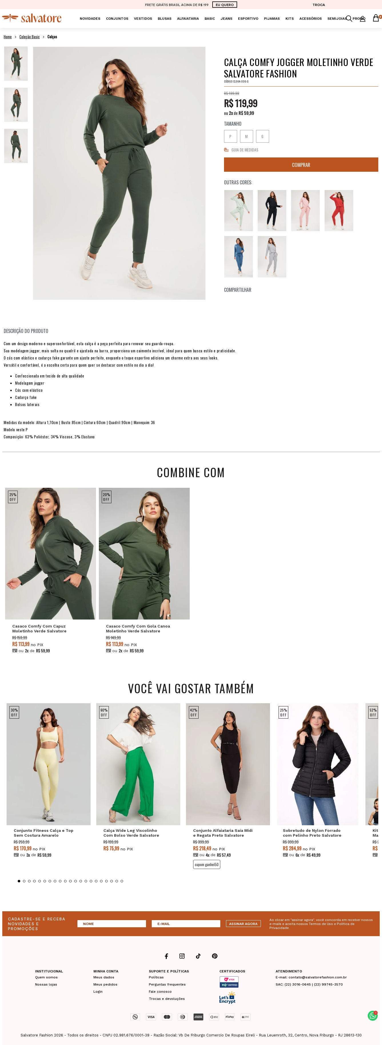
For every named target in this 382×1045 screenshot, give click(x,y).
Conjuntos (117, 19)
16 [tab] (96, 881)
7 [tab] (50, 881)
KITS (289, 19)
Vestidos (143, 19)
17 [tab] (101, 881)
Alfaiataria (188, 19)
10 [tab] (65, 881)
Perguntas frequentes (167, 984)
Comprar (301, 164)
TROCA (319, 5)
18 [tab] (106, 881)
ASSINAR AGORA (243, 924)
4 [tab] (34, 881)
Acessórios (310, 19)
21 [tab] (122, 881)
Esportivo (248, 19)
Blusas (164, 19)
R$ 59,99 (246, 113)
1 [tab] (19, 881)
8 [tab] (55, 881)
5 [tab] (39, 881)
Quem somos (46, 977)
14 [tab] (86, 881)
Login (98, 992)
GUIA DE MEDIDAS (244, 150)
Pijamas (272, 19)
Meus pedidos (105, 984)
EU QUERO (225, 5)
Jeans (226, 19)
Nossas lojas (46, 984)
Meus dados (103, 977)
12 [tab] (75, 881)
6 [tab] (44, 881)
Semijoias (337, 19)
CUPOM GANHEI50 (207, 864)
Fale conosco (160, 992)
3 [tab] (29, 881)
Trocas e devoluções (167, 999)
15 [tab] (91, 881)
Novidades (90, 19)
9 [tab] (60, 881)
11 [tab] (70, 881)
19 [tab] (111, 881)
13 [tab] (80, 881)
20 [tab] (116, 881)
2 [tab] (24, 881)
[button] (373, 1016)
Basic (210, 19)
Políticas (156, 977)
